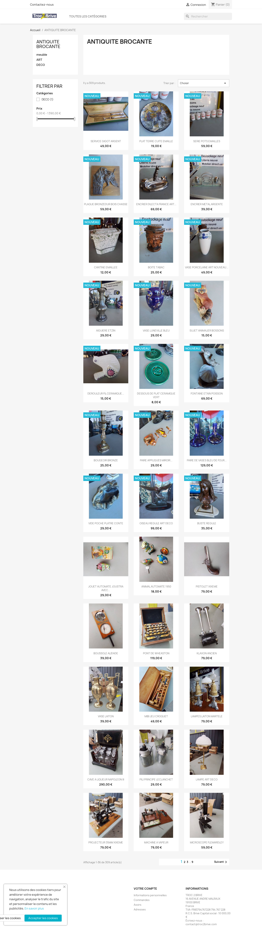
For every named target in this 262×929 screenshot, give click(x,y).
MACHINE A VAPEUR (156, 842)
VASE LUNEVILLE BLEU (156, 330)
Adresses (140, 909)
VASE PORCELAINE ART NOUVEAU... (206, 267)
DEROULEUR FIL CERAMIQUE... (106, 393)
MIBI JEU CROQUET (156, 716)
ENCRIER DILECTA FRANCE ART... (156, 204)
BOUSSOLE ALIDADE (106, 653)
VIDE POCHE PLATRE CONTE (105, 523)
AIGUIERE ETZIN (105, 330)
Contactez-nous (42, 5)
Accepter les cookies (43, 918)
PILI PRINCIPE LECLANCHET (156, 779)
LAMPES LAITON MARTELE (207, 716)
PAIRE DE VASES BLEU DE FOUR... (207, 460)
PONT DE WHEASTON (156, 653)
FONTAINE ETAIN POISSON (207, 393)
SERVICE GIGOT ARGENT (106, 141)
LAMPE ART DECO (207, 779)
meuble (41, 55)
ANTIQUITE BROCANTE (48, 44)
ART (39, 60)
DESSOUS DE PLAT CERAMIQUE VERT (156, 395)
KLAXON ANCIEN (207, 653)
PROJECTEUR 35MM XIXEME (105, 842)
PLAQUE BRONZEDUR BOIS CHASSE (106, 204)
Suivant (221, 862)
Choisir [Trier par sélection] (203, 83)
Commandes (142, 900)
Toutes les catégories (87, 16)
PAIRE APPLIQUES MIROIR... (156, 460)
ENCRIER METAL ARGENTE (207, 204)
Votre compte (145, 889)
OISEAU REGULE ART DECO (156, 523)
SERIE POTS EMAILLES (206, 141)
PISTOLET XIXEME (207, 586)
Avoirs (137, 904)
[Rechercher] (208, 16)
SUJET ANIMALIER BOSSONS (207, 330)
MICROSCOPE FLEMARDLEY (207, 842)
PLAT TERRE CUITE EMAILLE (156, 141)
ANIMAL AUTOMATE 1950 (156, 586)
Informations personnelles (150, 895)
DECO (40, 65)
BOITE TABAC (156, 267)
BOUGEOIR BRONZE (106, 460)
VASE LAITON (106, 716)
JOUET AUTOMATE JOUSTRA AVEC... (105, 588)
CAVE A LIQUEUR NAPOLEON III (105, 779)
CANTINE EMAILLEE (106, 267)
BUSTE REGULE (206, 523)
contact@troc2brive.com (201, 924)
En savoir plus (34, 908)
